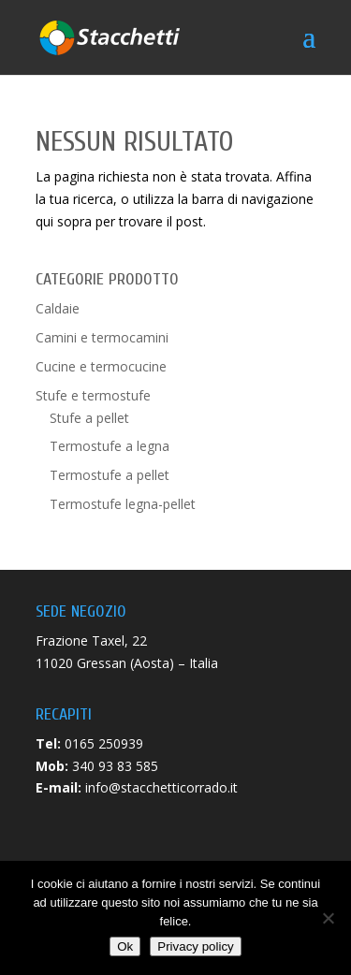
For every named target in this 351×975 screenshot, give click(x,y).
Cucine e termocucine (101, 366)
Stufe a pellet (89, 418)
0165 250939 (104, 743)
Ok (125, 946)
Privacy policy (195, 946)
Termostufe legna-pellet (123, 504)
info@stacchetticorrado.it (161, 787)
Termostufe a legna (109, 446)
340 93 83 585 (115, 766)
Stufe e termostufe (93, 395)
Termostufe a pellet (109, 475)
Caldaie (58, 308)
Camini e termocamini (102, 337)
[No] (327, 918)
